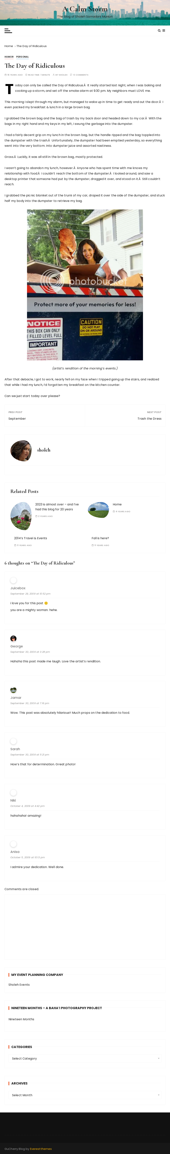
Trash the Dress (150, 418)
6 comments (80, 75)
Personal (22, 56)
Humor (9, 56)
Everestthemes (41, 1149)
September (17, 418)
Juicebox (17, 588)
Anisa (14, 852)
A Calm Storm (85, 9)
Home (117, 504)
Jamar (15, 698)
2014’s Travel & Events (30, 538)
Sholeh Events (19, 985)
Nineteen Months (21, 1019)
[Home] (9, 46)
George (16, 646)
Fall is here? (100, 538)
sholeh (63, 75)
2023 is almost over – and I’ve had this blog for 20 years (57, 506)
